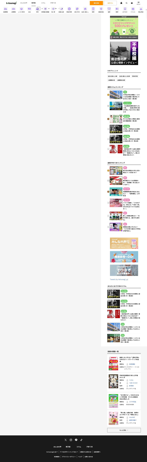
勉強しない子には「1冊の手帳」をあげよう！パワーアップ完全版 (129, 359)
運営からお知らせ (85, 452)
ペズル (131, 380)
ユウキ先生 (132, 402)
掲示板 (34, 3)
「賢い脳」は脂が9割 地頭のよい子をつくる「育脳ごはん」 (129, 413)
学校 (135, 76)
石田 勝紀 (132, 364)
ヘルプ (80, 457)
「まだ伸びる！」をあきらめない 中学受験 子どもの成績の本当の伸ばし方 (129, 397)
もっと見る (124, 430)
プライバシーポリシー (69, 457)
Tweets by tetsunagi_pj (119, 279)
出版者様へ (97, 452)
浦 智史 (131, 386)
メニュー (138, 3)
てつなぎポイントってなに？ (69, 452)
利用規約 (57, 457)
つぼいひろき (133, 383)
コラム (43, 3)
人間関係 (111, 80)
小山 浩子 (132, 417)
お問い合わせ (89, 457)
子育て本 (53, 3)
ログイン (110, 3)
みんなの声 (23, 3)
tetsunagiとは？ (52, 452)
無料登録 (96, 3)
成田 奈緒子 (132, 420)
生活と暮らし (112, 76)
